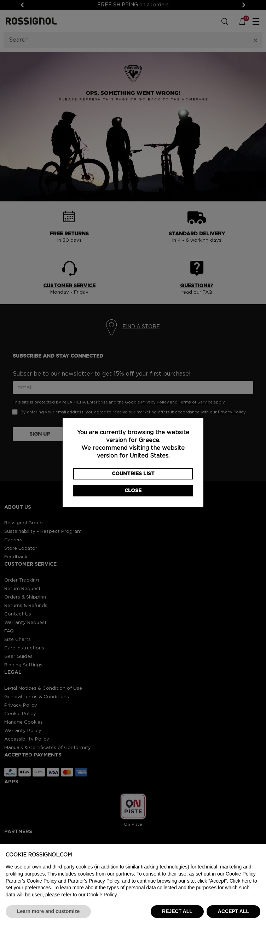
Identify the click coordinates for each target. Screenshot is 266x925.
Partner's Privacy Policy (93, 881)
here (246, 881)
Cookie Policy (241, 874)
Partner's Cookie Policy (31, 881)
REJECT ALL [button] (177, 911)
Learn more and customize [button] (48, 911)
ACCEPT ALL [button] (233, 911)
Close (133, 490)
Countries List (133, 473)
